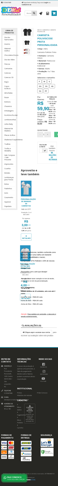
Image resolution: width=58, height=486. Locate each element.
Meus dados (19, 407)
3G (45, 86)
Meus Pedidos (19, 420)
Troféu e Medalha (7, 149)
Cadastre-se (26, 5)
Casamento (8, 197)
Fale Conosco (42, 393)
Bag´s (6, 82)
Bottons (7, 102)
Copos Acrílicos (7, 87)
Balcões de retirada (24, 395)
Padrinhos (8, 188)
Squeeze (7, 202)
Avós (6, 193)
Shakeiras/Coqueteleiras (9, 139)
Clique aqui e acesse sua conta (36, 332)
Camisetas (8, 68)
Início (39, 30)
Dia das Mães (9, 59)
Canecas (7, 73)
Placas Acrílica (9, 135)
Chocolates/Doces (9, 55)
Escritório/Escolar (9, 115)
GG (39, 86)
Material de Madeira (8, 129)
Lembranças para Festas (9, 178)
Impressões (8, 164)
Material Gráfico (7, 49)
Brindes (7, 173)
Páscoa (7, 64)
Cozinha (7, 168)
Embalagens (9, 111)
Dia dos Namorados (9, 38)
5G (39, 91)
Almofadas (8, 93)
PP (45, 91)
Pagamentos (19, 414)
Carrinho (19, 427)
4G (51, 86)
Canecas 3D (9, 77)
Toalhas (7, 144)
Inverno (7, 44)
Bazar (6, 97)
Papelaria (7, 206)
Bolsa (6, 184)
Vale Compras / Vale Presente (9, 157)
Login (46, 2)
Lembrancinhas (9, 119)
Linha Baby (8, 124)
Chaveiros (8, 106)
